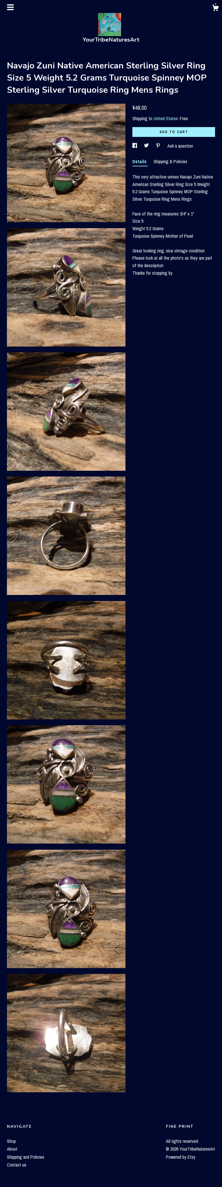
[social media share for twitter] (147, 146)
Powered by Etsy (180, 1157)
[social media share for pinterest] (159, 146)
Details (140, 161)
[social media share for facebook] (135, 146)
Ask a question (180, 146)
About (12, 1149)
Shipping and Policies (25, 1157)
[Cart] (215, 8)
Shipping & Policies (170, 161)
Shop (11, 1141)
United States (165, 118)
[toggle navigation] (10, 7)
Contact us (16, 1165)
